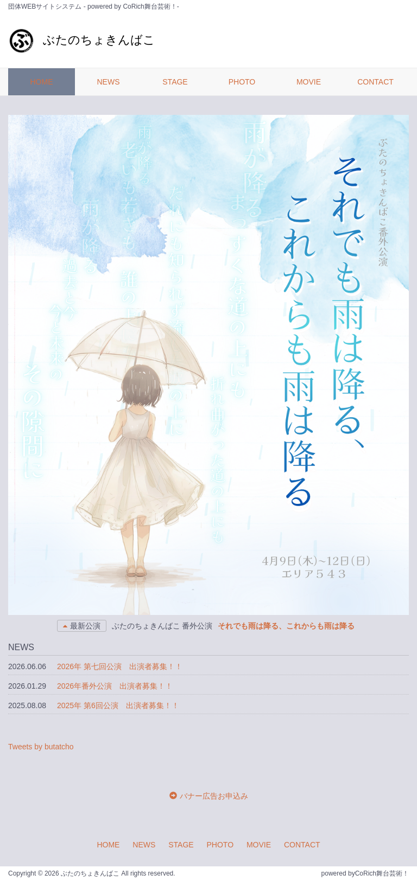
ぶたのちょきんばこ (81, 40)
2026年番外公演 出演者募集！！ (115, 686)
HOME (41, 81)
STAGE (174, 81)
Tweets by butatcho (41, 746)
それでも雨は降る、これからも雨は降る (286, 625)
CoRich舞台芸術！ (382, 873)
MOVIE (308, 81)
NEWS (108, 81)
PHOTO (242, 81)
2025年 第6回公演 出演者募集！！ (118, 705)
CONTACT (375, 81)
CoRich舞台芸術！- (151, 6)
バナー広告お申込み (214, 796)
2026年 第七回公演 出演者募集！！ (119, 666)
